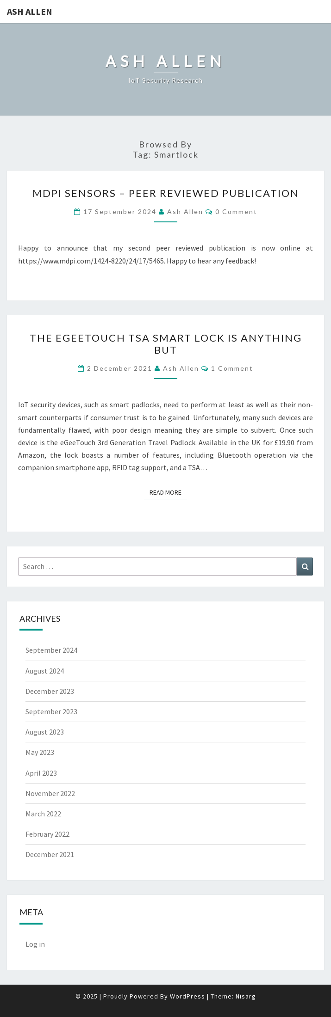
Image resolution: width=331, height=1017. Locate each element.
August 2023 (44, 731)
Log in (35, 944)
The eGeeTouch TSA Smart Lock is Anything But (166, 343)
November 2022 (50, 793)
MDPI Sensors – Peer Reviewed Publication (165, 193)
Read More (168, 491)
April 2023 (41, 773)
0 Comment (236, 211)
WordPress (187, 996)
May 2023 (39, 752)
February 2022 (47, 834)
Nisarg (246, 996)
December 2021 (49, 854)
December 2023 (49, 691)
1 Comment (232, 368)
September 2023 (51, 711)
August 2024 (44, 670)
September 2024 (51, 650)
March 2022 (43, 813)
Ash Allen (29, 11)
